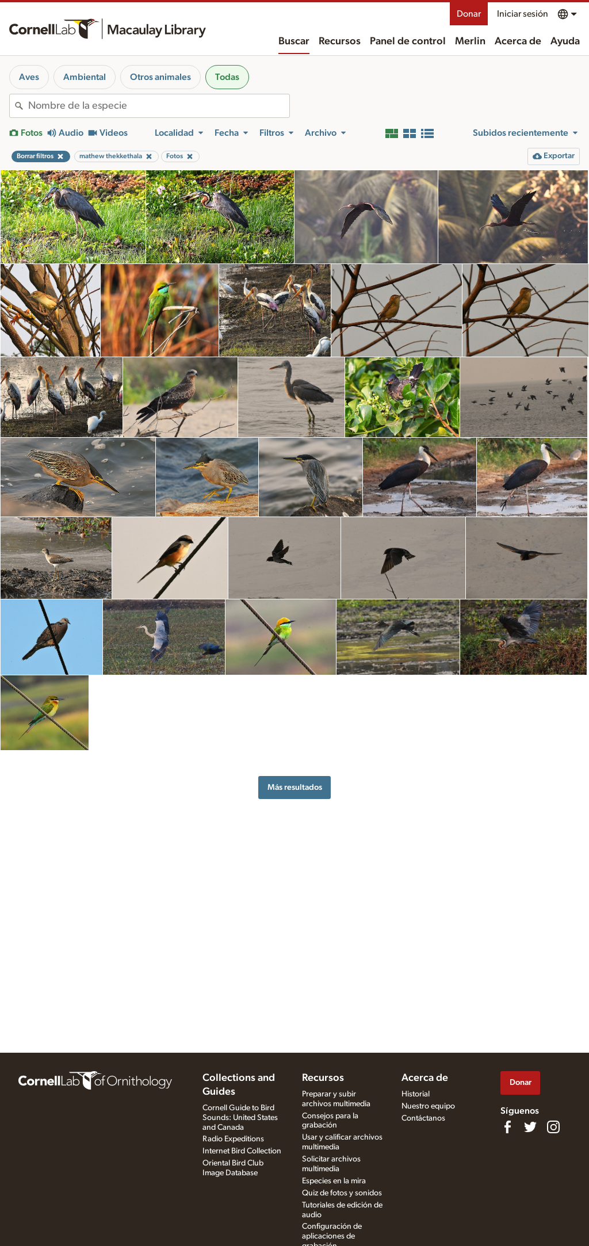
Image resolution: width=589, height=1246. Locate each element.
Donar (469, 13)
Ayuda (565, 41)
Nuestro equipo (428, 1106)
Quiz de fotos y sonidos (342, 1193)
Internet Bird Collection (241, 1151)
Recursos (340, 41)
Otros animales (160, 77)
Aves (29, 77)
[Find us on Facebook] (507, 1127)
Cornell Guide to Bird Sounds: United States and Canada (240, 1118)
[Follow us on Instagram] (553, 1127)
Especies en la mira (334, 1181)
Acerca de (518, 41)
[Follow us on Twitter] (530, 1127)
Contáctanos (423, 1118)
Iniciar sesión (522, 13)
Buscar (293, 41)
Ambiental (84, 77)
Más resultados (294, 787)
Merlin (470, 41)
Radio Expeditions (233, 1139)
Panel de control (408, 41)
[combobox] (158, 105)
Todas (227, 77)
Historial (415, 1094)
